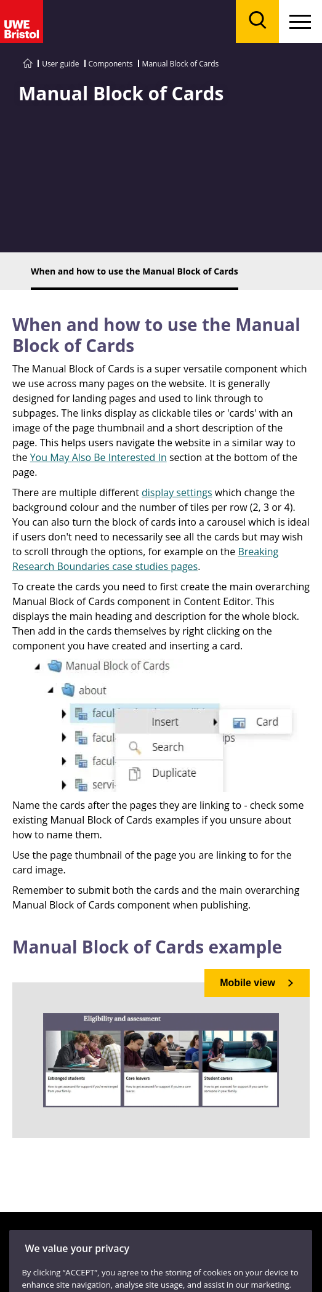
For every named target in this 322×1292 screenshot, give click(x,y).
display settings (177, 492)
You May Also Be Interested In (98, 457)
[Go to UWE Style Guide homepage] (28, 63)
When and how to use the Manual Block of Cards (156, 335)
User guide (60, 63)
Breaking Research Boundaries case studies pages (145, 559)
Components (111, 63)
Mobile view (247, 982)
